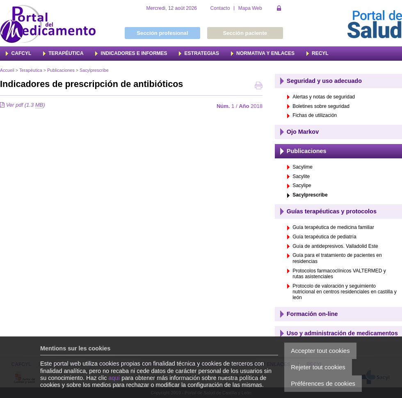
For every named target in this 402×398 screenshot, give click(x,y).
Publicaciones (61, 70)
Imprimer (259, 86)
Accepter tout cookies (320, 350)
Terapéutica (30, 70)
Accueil (7, 70)
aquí (114, 378)
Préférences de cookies (323, 383)
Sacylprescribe (94, 70)
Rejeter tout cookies (318, 367)
